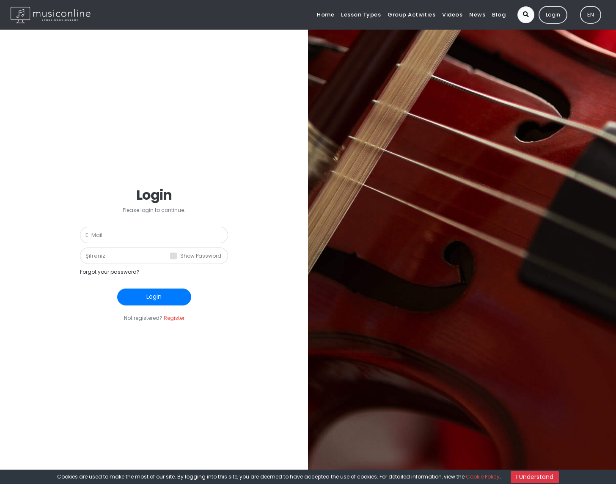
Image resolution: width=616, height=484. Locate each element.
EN (590, 15)
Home (325, 15)
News (477, 15)
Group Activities (411, 15)
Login (553, 15)
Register (174, 318)
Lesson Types (361, 15)
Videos (452, 15)
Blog (499, 15)
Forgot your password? (110, 271)
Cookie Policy (483, 476)
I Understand (534, 477)
